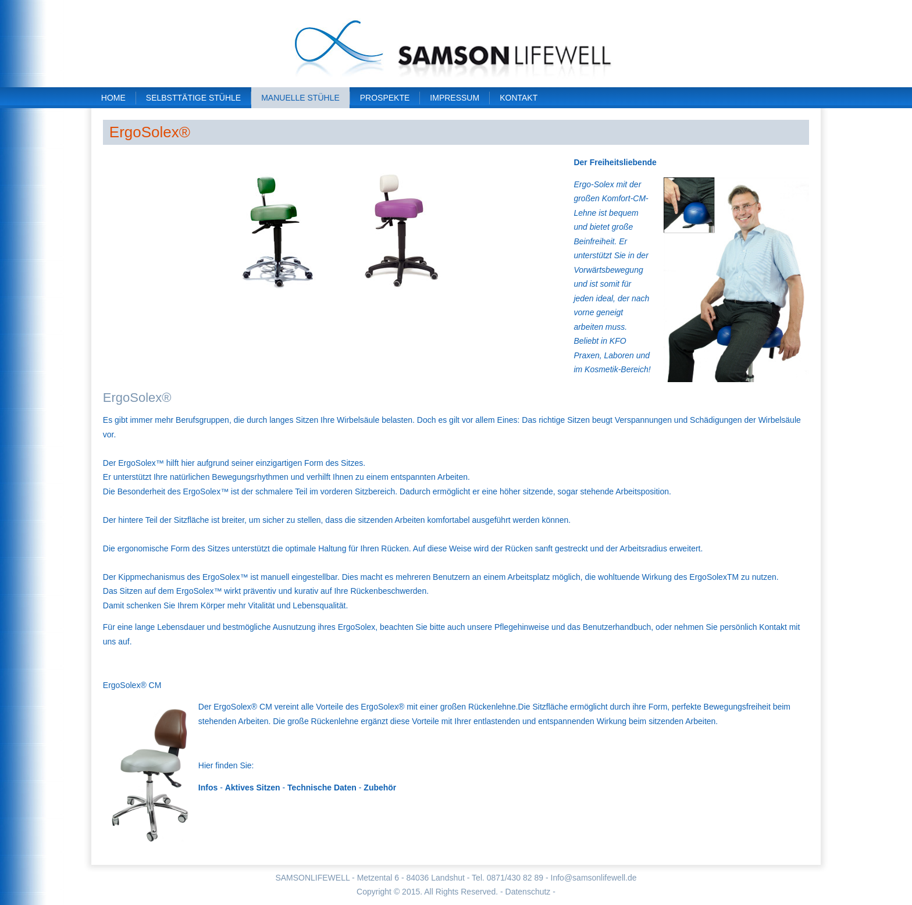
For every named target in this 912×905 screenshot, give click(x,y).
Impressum (454, 97)
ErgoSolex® (149, 132)
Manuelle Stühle (300, 97)
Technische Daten (322, 787)
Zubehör (380, 787)
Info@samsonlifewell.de (594, 877)
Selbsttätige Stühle (193, 97)
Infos (208, 787)
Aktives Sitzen (252, 787)
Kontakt (518, 97)
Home (113, 97)
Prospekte (385, 97)
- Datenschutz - (527, 891)
